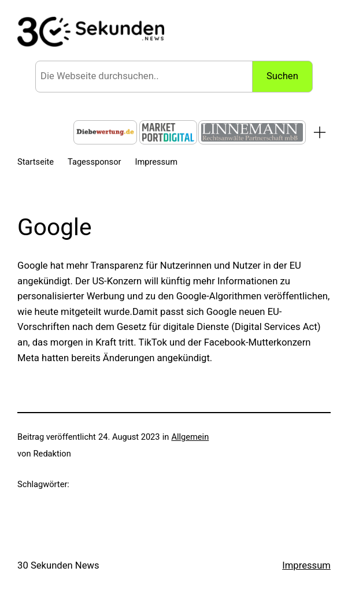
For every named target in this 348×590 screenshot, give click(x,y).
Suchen (282, 75)
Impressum (306, 565)
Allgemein (190, 437)
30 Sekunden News (58, 565)
